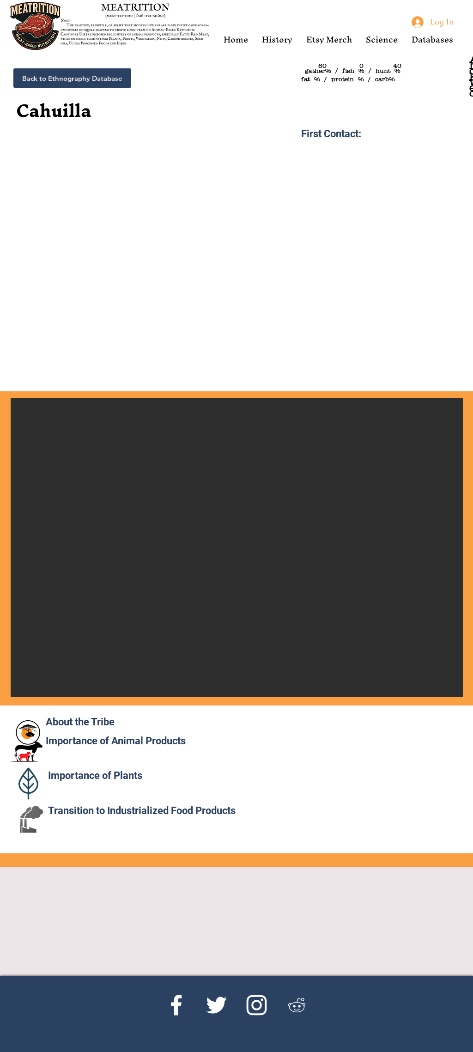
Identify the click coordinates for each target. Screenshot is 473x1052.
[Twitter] (216, 1005)
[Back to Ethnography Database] (72, 78)
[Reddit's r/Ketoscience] (296, 1005)
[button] (277, 39)
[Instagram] (256, 1005)
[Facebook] (176, 1005)
